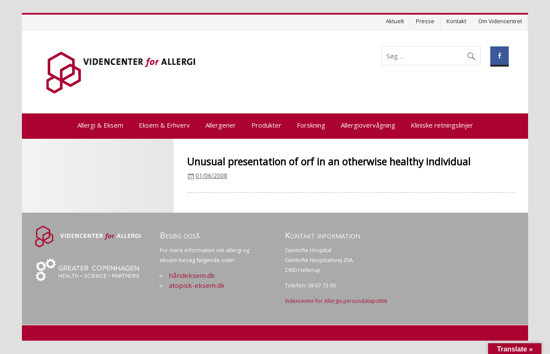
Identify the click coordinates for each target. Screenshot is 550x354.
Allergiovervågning (368, 125)
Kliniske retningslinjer (442, 125)
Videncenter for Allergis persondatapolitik (336, 301)
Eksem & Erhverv (164, 125)
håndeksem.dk (192, 275)
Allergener (220, 125)
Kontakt (456, 21)
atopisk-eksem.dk (197, 285)
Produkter (266, 125)
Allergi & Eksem (100, 125)
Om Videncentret (500, 21)
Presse (425, 21)
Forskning (311, 125)
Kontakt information (322, 235)
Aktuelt (395, 21)
